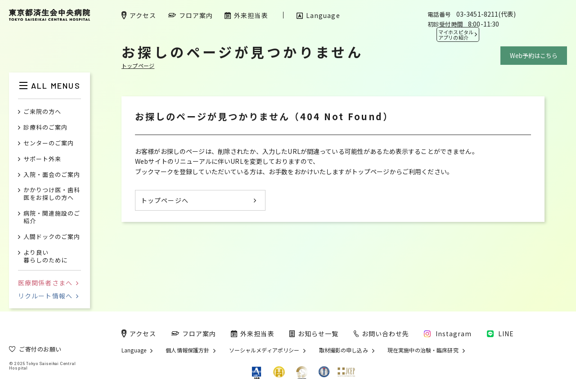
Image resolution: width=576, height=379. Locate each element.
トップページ (138, 65)
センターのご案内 (48, 143)
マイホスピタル (455, 34)
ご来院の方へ (42, 112)
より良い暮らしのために (45, 256)
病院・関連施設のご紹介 (51, 217)
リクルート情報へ (48, 296)
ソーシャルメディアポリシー (264, 350)
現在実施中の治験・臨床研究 (423, 350)
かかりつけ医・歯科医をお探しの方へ (51, 194)
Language (134, 350)
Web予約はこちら (534, 55)
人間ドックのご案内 (51, 237)
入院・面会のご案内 (51, 175)
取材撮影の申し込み (343, 350)
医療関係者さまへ (48, 283)
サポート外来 (42, 159)
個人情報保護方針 (187, 350)
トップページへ (165, 200)
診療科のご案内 (45, 127)
